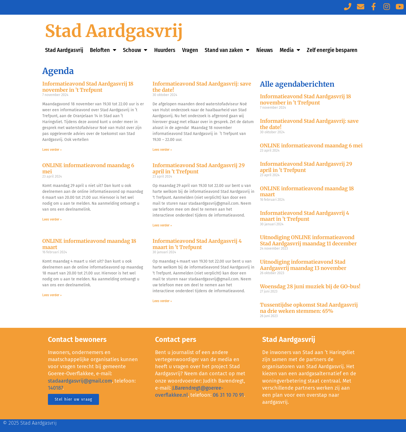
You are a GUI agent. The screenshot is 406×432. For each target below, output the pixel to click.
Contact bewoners (77, 339)
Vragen (190, 50)
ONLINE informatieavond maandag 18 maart (89, 244)
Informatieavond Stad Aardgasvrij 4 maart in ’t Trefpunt (197, 244)
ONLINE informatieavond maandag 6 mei (88, 168)
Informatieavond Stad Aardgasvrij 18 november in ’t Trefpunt (87, 86)
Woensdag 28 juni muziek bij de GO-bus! (310, 286)
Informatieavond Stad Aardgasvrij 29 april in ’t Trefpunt (199, 168)
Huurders (164, 50)
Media (290, 50)
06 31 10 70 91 (228, 395)
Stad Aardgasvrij (114, 31)
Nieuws (264, 50)
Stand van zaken (227, 50)
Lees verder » (52, 150)
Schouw (135, 50)
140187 (55, 388)
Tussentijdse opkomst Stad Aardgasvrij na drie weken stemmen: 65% (309, 308)
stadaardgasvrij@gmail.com (80, 381)
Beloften (103, 50)
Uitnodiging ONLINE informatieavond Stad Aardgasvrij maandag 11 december (308, 240)
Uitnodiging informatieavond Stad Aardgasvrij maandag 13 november (303, 265)
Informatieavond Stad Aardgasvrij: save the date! (202, 86)
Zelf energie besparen (332, 50)
